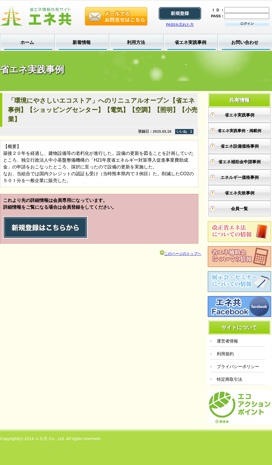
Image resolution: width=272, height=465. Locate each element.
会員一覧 (239, 208)
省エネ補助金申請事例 (239, 161)
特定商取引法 (229, 379)
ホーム (27, 42)
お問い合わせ (244, 42)
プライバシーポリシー (238, 366)
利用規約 (225, 353)
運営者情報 (227, 341)
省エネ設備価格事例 (239, 146)
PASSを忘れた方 (180, 24)
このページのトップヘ (180, 253)
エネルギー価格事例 (239, 177)
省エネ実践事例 (190, 42)
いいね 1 (184, 132)
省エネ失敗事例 (239, 193)
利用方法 (136, 42)
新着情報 (82, 42)
